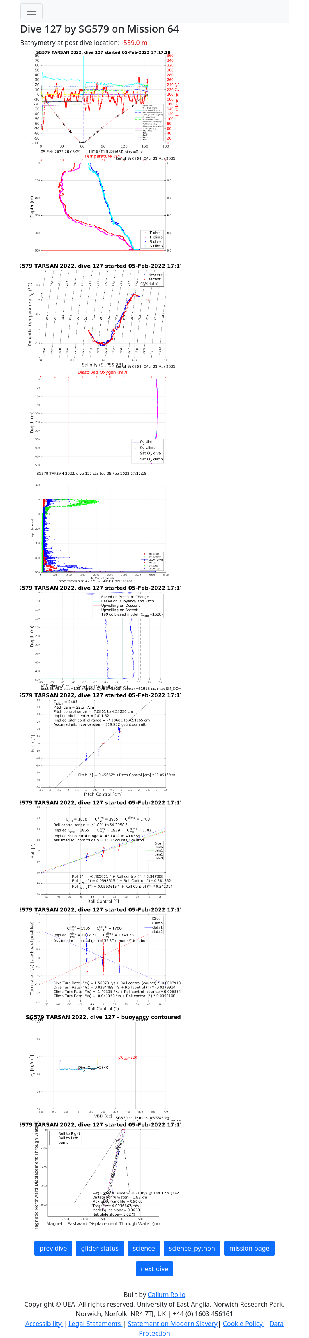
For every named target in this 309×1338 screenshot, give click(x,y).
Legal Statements (95, 1323)
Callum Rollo (166, 1294)
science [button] (144, 1248)
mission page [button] (249, 1248)
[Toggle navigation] (31, 11)
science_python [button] (192, 1248)
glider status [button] (99, 1248)
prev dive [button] (53, 1248)
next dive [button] (154, 1268)
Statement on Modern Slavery (172, 1323)
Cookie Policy (243, 1323)
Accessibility (44, 1323)
